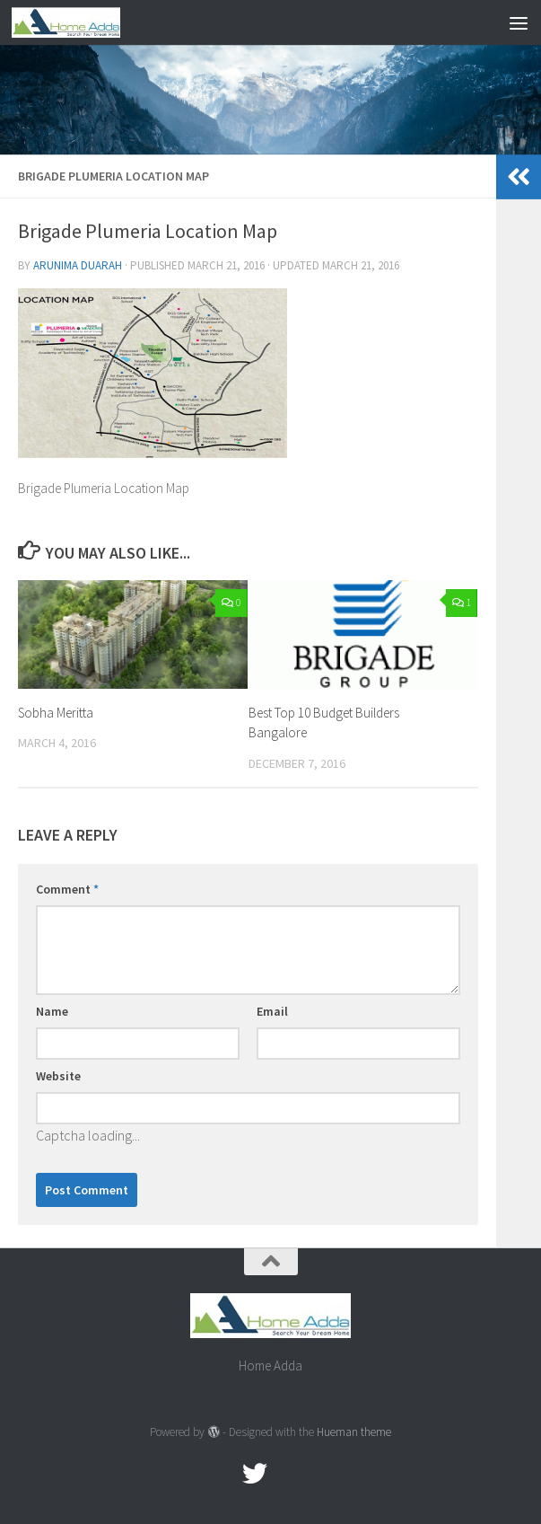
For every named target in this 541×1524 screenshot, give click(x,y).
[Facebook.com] (222, 1473)
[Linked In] (319, 1473)
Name (52, 1011)
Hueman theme (354, 1432)
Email (272, 1011)
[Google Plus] (287, 1473)
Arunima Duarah (77, 265)
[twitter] (254, 1473)
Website (58, 1076)
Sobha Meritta (55, 712)
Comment (67, 889)
